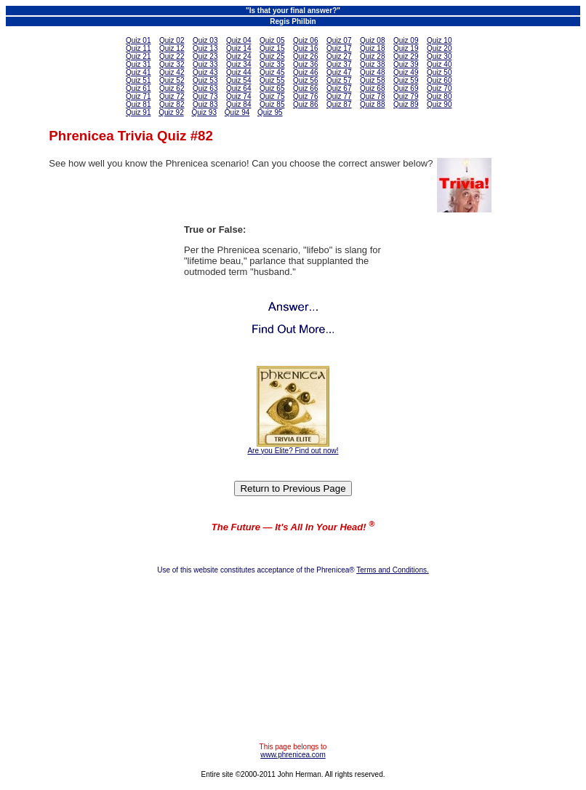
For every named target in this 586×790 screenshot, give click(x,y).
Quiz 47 (338, 72)
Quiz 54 (238, 80)
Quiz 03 (205, 40)
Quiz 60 (439, 80)
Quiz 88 (372, 104)
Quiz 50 (439, 72)
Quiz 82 (171, 104)
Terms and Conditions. (392, 570)
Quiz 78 (372, 96)
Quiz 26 (305, 56)
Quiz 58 (372, 80)
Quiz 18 (372, 48)
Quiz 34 (238, 64)
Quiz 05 (272, 40)
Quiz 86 (305, 104)
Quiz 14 (238, 48)
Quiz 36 (305, 64)
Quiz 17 (338, 48)
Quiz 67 (338, 88)
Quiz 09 (405, 40)
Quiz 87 (338, 104)
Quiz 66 (305, 88)
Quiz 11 (138, 48)
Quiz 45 (272, 72)
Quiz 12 (171, 48)
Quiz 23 (205, 56)
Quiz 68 (372, 88)
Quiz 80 (439, 96)
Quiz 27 (338, 56)
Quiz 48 (372, 72)
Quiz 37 (338, 64)
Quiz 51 (138, 80)
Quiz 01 (138, 40)
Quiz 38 (372, 64)
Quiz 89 (405, 104)
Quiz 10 (439, 40)
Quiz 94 (237, 112)
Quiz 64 (238, 88)
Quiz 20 (439, 48)
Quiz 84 (238, 104)
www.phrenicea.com (292, 755)
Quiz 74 (238, 96)
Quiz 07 (338, 40)
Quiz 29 (405, 56)
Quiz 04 (238, 40)
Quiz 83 (205, 104)
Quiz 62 (171, 88)
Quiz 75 (272, 96)
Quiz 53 (205, 80)
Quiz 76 (305, 96)
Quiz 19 (405, 48)
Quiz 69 (405, 88)
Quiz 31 (138, 64)
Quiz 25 (272, 56)
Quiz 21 (138, 56)
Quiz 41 (138, 72)
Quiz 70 (439, 88)
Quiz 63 (205, 88)
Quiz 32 (171, 64)
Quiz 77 (338, 96)
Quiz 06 (305, 40)
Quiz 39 (405, 64)
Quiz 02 (171, 40)
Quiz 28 (372, 56)
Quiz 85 (272, 104)
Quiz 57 (338, 80)
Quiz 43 (205, 72)
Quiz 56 (305, 80)
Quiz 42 (171, 72)
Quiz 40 (439, 64)
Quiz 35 (272, 64)
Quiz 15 (272, 48)
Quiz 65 (272, 88)
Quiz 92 (170, 112)
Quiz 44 (238, 72)
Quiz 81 (138, 104)
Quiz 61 (138, 88)
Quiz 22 (171, 56)
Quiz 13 (205, 48)
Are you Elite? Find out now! (292, 451)
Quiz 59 (405, 80)
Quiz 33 (205, 64)
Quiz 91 (138, 112)
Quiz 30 (439, 56)
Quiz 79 (405, 96)
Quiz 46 (305, 72)
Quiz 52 (171, 80)
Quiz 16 (305, 48)
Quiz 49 (405, 72)
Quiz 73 (205, 96)
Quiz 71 (138, 96)
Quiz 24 (238, 56)
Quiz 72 (171, 96)
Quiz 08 (372, 40)
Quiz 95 (269, 112)
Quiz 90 (439, 104)
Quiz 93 (204, 112)
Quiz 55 (272, 80)
